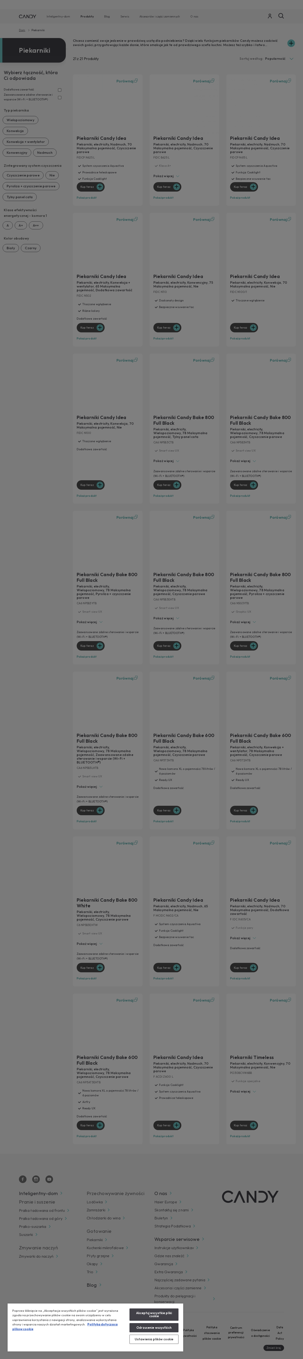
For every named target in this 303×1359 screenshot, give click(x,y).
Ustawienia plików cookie (154, 1339)
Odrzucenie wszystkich (154, 1327)
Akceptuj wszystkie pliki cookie (154, 1314)
